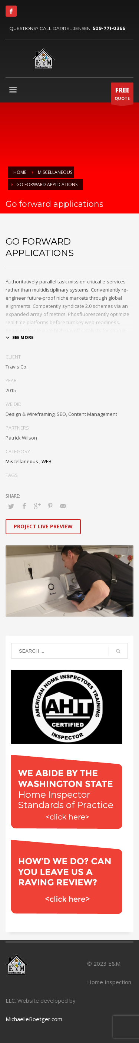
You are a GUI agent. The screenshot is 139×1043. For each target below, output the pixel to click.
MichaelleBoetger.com (34, 1019)
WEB (47, 461)
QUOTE (122, 95)
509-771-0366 (109, 28)
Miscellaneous (22, 461)
